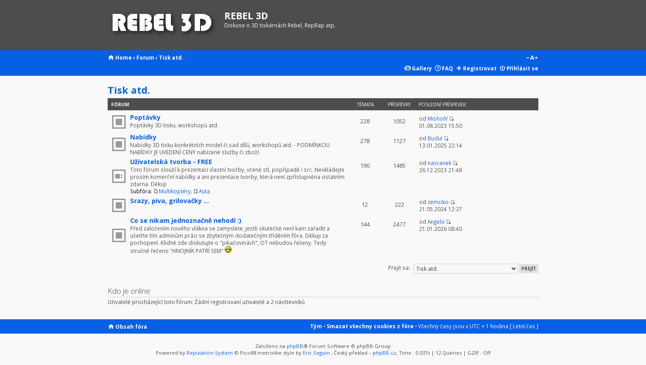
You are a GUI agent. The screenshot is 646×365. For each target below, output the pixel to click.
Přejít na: (399, 267)
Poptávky (145, 117)
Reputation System (210, 352)
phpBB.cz (384, 352)
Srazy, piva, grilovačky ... (169, 200)
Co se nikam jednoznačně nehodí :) (185, 220)
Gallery (422, 68)
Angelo (436, 221)
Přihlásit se (522, 68)
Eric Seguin (316, 352)
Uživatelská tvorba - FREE (171, 161)
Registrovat (480, 68)
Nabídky (143, 137)
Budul (435, 138)
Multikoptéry (175, 191)
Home (123, 57)
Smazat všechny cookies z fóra (370, 326)
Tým (316, 326)
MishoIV (438, 118)
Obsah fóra (131, 326)
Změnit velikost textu (531, 58)
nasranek (439, 162)
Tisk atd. (171, 57)
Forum (145, 57)
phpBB (295, 346)
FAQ (447, 68)
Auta (204, 191)
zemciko (438, 201)
